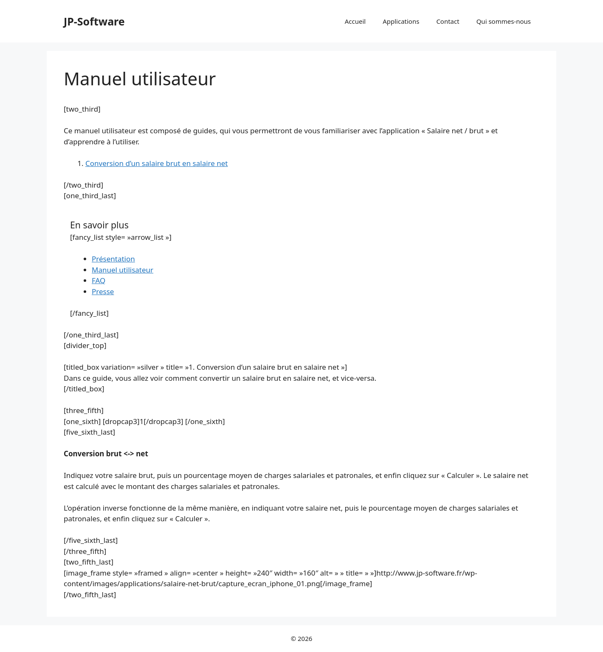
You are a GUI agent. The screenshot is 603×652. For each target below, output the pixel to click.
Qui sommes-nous (503, 21)
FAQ (98, 280)
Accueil (355, 21)
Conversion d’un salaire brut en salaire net (156, 163)
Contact (447, 21)
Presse (103, 291)
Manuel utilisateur (122, 270)
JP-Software (94, 21)
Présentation (113, 259)
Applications (401, 21)
